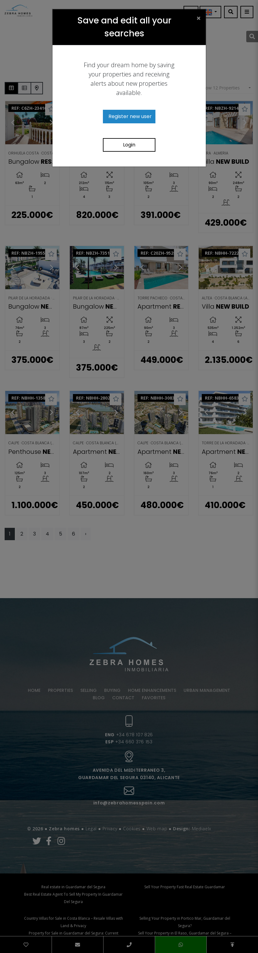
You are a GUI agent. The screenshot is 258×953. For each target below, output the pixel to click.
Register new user (130, 116)
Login (129, 144)
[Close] (199, 18)
